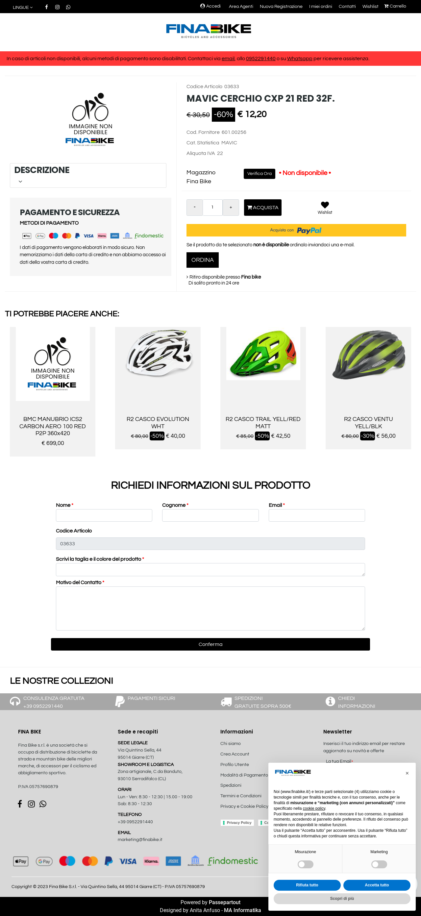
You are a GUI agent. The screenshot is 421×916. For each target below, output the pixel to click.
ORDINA (202, 260)
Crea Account (234, 754)
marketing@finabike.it (140, 839)
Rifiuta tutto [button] (307, 885)
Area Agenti (241, 6)
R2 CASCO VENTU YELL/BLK (368, 423)
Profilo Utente (234, 764)
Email (277, 505)
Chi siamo (230, 743)
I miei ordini (320, 6)
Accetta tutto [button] (377, 885)
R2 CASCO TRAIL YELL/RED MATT (263, 423)
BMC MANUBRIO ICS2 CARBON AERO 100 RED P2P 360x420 (52, 426)
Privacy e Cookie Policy (244, 806)
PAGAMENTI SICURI (151, 698)
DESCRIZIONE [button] (87, 175)
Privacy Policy (239, 823)
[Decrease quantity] (194, 207)
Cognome (175, 505)
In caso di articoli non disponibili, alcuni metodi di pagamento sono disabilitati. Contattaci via (114, 58)
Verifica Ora (259, 173)
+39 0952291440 (135, 822)
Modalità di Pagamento (244, 775)
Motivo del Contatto (80, 582)
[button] (91, 119)
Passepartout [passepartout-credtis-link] (224, 902)
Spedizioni (230, 785)
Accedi (210, 6)
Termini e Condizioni (240, 796)
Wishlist (370, 6)
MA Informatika (242, 910)
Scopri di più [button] (342, 898)
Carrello (395, 6)
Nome (64, 505)
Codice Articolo (74, 530)
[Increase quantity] (231, 207)
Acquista (263, 207)
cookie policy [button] (314, 808)
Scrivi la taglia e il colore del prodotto (100, 559)
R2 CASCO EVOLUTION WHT (158, 423)
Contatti (347, 6)
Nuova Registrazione (281, 6)
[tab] (88, 175)
